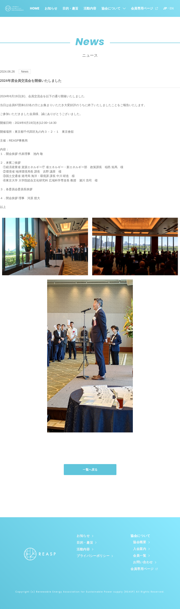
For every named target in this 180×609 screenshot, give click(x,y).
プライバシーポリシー (93, 555)
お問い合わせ (143, 562)
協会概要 (139, 543)
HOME (34, 8)
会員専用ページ (142, 8)
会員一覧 (139, 555)
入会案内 (139, 549)
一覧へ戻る (90, 470)
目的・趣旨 (70, 8)
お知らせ (51, 8)
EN (172, 8)
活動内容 (90, 8)
